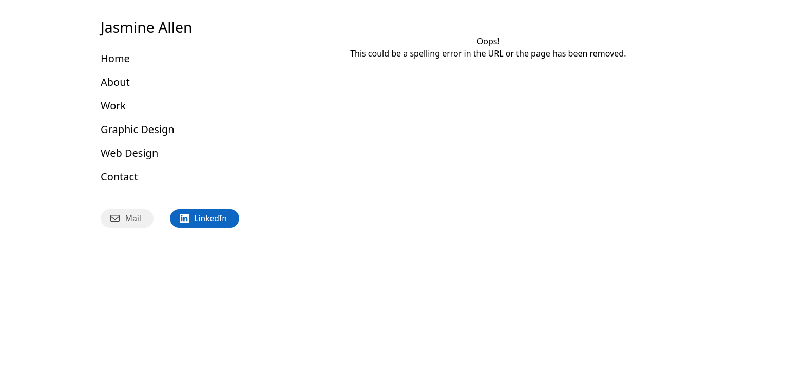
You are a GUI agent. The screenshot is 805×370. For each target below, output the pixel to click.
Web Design (129, 153)
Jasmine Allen (147, 27)
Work (113, 106)
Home (115, 58)
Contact (119, 176)
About (115, 82)
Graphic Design (138, 129)
